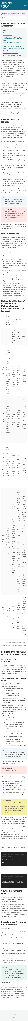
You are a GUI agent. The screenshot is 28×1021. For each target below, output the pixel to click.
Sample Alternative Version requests (12, 50)
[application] (14, 859)
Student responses (7, 35)
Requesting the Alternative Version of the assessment (12, 43)
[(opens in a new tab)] (10, 785)
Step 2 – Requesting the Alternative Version (13, 48)
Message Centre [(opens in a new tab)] (19, 821)
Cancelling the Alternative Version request (12, 55)
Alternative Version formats (9, 32)
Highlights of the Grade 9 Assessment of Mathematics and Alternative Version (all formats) (12, 39)
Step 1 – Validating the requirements (12, 46)
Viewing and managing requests (10, 53)
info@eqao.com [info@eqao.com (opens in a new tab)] (6, 995)
